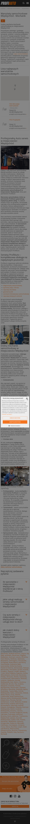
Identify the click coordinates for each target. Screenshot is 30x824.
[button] (15, 426)
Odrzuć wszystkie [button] (15, 418)
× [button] (27, 399)
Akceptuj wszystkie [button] (15, 422)
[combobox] (27, 398)
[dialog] (15, 412)
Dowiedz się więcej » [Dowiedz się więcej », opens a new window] (7, 414)
